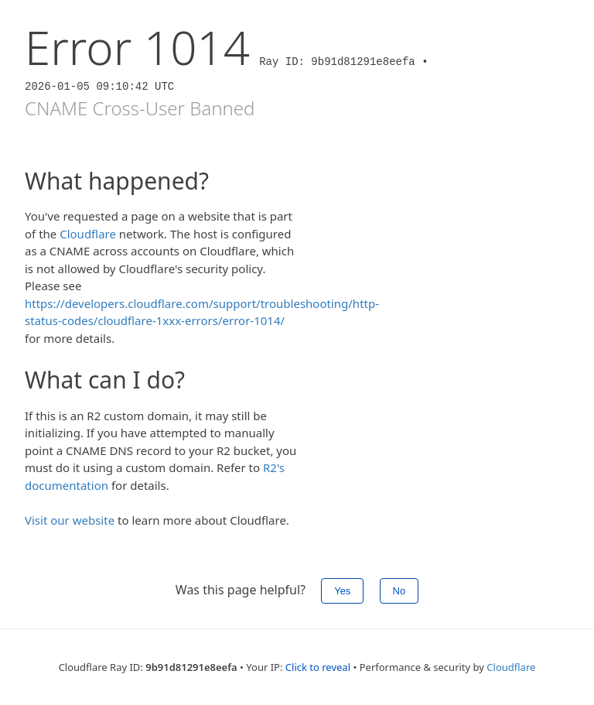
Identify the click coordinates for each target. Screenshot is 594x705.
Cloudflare (88, 233)
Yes (342, 591)
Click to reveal (317, 667)
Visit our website (69, 520)
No (399, 591)
